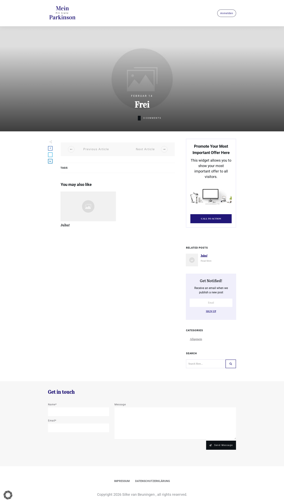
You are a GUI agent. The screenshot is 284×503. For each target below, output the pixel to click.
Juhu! (88, 211)
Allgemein (196, 339)
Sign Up (211, 311)
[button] (8, 495)
